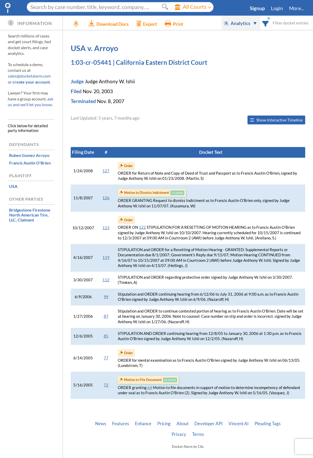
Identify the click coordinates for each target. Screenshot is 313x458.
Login (277, 8)
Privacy (179, 434)
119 (105, 257)
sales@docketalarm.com (29, 75)
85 (106, 336)
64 (149, 387)
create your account (31, 81)
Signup (257, 8)
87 (106, 316)
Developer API (208, 423)
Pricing (164, 423)
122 (142, 227)
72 (106, 385)
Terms (198, 434)
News (100, 423)
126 (105, 198)
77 (106, 358)
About (182, 423)
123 (105, 228)
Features (120, 423)
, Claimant (29, 214)
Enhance (143, 423)
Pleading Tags (268, 423)
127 (105, 171)
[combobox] (265, 23)
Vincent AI (239, 423)
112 (105, 280)
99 (106, 297)
